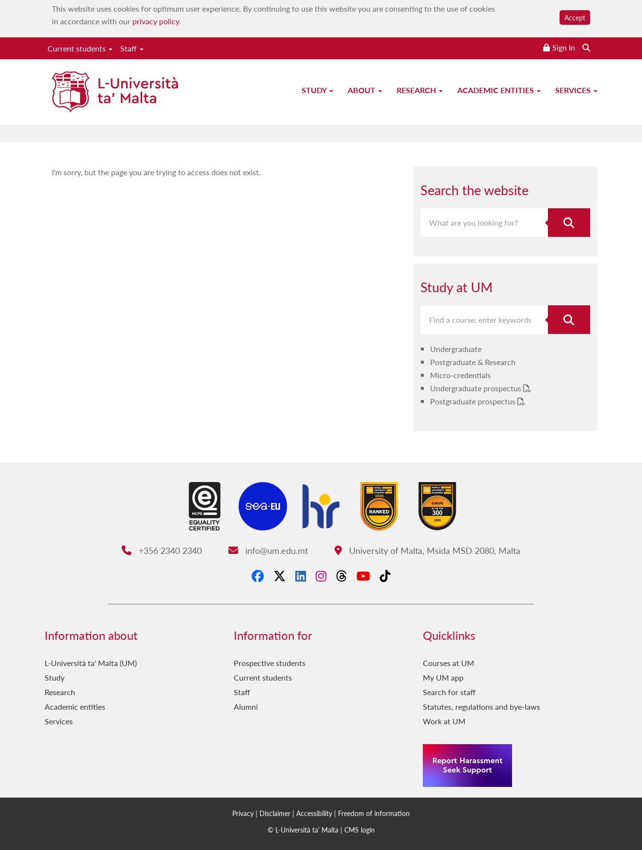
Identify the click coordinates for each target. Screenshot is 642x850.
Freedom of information (374, 813)
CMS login (359, 829)
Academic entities (499, 90)
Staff (132, 48)
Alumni (246, 706)
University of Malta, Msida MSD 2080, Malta (427, 550)
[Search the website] (586, 47)
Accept (574, 17)
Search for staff (449, 692)
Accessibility (314, 813)
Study (317, 90)
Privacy (243, 813)
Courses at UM (448, 662)
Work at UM (444, 721)
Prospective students (269, 662)
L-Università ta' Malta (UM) (91, 662)
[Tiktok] (385, 576)
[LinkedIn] (300, 576)
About (365, 90)
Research (420, 90)
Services (576, 90)
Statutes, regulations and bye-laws (481, 706)
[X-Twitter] (279, 576)
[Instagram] (321, 576)
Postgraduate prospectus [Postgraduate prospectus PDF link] (473, 401)
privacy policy (155, 21)
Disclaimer (274, 813)
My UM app (443, 677)
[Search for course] (569, 319)
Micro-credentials (460, 375)
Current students (80, 48)
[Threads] (341, 576)
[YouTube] (363, 576)
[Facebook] (258, 576)
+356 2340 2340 (162, 550)
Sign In (563, 47)
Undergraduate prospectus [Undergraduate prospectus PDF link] (476, 388)
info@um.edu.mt (268, 550)
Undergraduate (456, 348)
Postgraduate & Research (472, 361)
